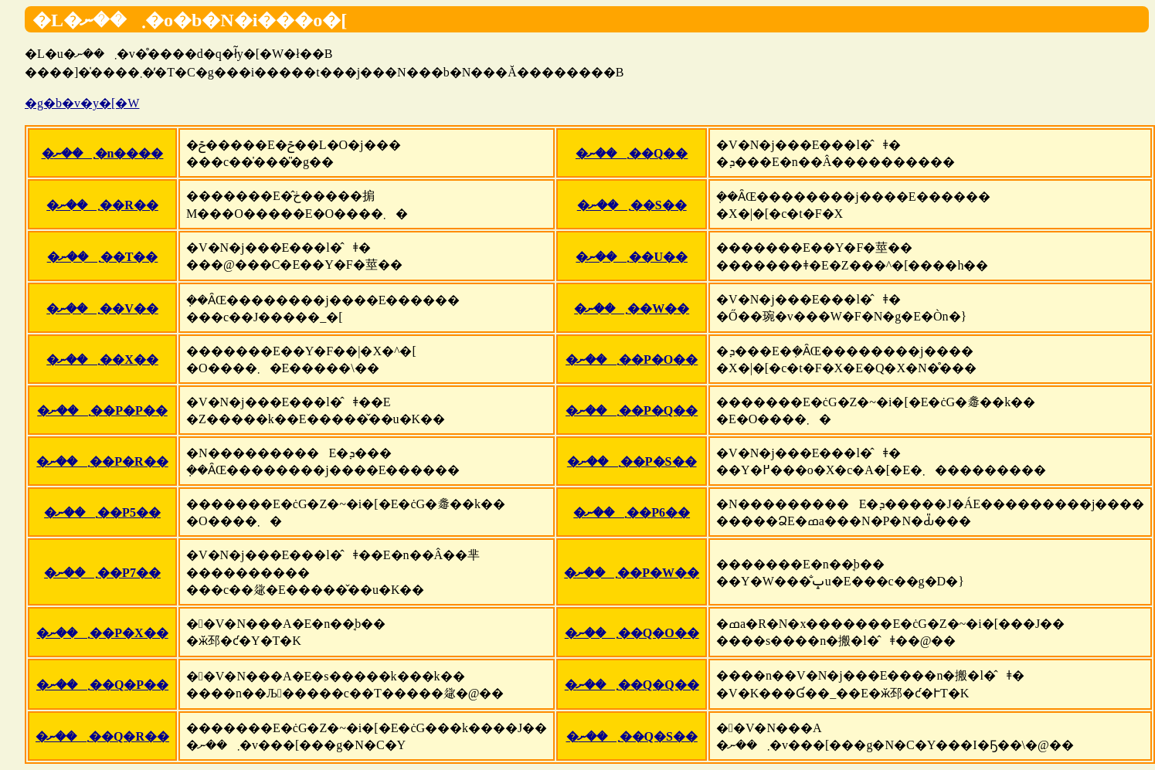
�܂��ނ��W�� (631, 308)
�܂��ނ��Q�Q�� (632, 684)
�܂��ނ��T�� (102, 256)
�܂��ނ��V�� (102, 308)
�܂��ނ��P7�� (102, 572)
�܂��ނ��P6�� (631, 512)
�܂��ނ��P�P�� (102, 410)
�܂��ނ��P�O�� (632, 359)
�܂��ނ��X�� (102, 359)
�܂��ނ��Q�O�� (632, 632)
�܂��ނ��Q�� (632, 153)
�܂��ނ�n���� (103, 153)
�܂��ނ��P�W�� (631, 572)
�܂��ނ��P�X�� (102, 632)
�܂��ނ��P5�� (102, 512)
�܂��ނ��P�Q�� (632, 410)
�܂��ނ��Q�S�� (632, 736)
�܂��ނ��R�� (102, 205)
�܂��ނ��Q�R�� (102, 736)
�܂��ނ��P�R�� (102, 461)
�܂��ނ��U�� (632, 256)
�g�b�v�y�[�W (82, 103)
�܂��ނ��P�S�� (632, 461)
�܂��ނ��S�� (632, 205)
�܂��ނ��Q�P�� (102, 684)
